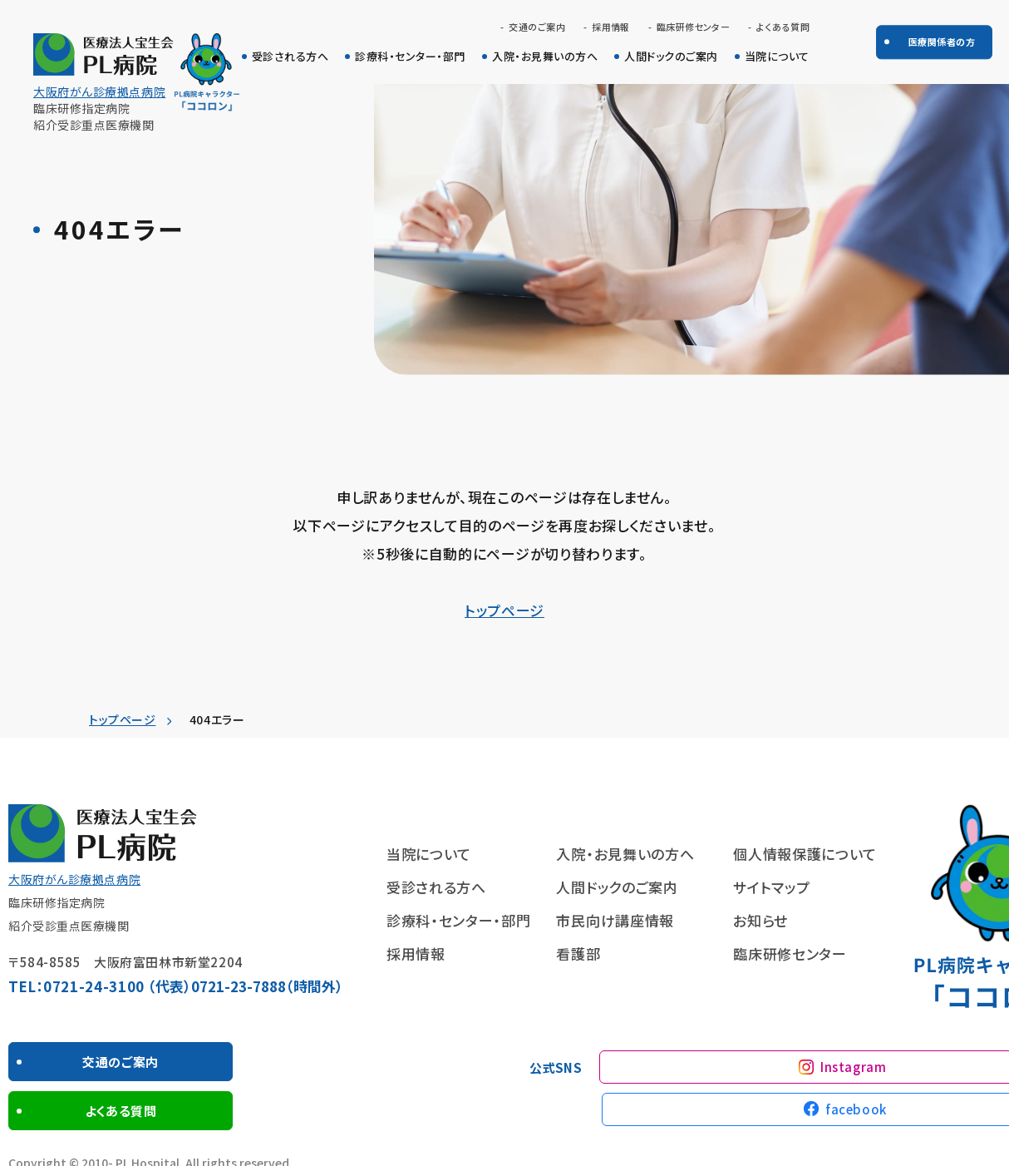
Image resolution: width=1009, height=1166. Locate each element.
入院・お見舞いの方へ (545, 56)
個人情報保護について (805, 853)
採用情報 (611, 27)
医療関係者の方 (941, 41)
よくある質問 (783, 27)
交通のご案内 (537, 27)
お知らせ (760, 920)
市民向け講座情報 (614, 920)
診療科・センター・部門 (410, 56)
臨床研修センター (694, 27)
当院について (777, 56)
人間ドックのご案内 (671, 56)
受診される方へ (290, 56)
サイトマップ (771, 887)
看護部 (578, 953)
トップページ (504, 610)
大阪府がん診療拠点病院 (99, 91)
